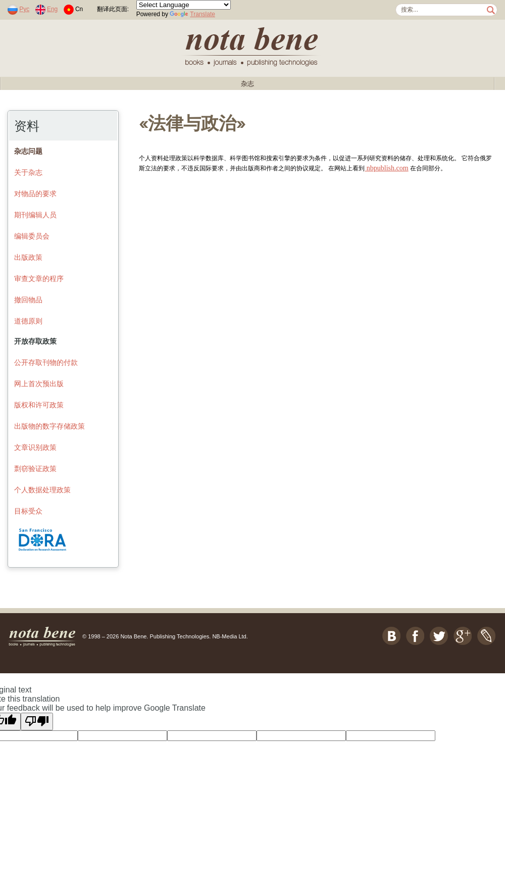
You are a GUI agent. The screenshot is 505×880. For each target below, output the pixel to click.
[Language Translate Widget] (183, 5)
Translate (192, 14)
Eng (52, 9)
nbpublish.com (386, 168)
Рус (24, 9)
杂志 (247, 83)
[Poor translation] (37, 721)
